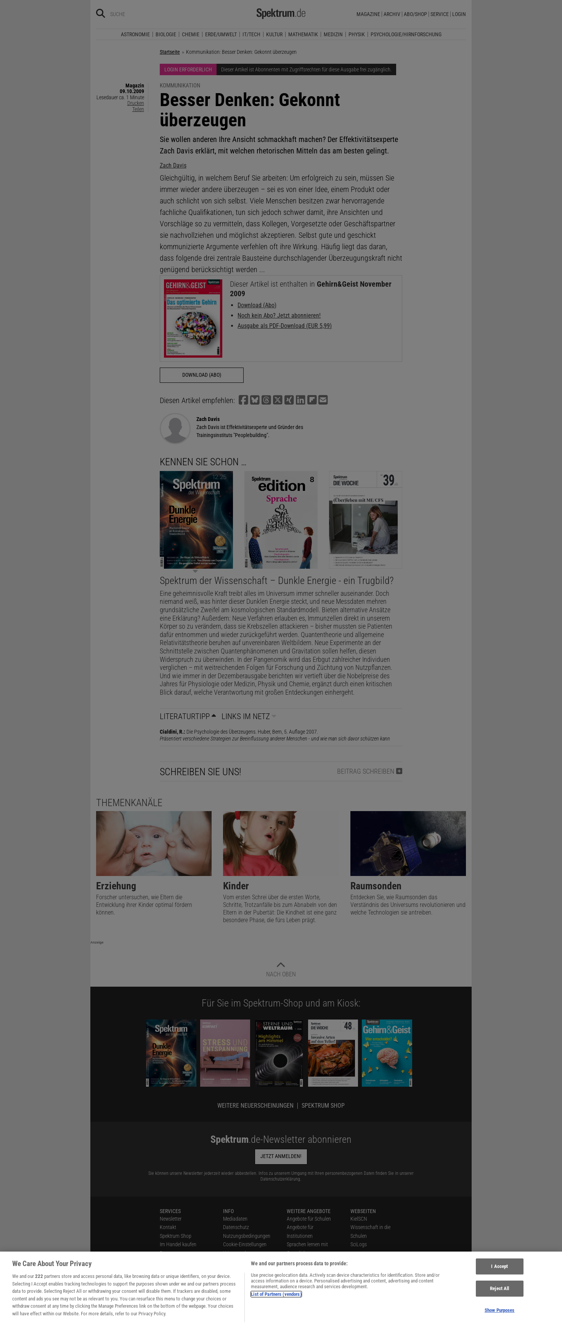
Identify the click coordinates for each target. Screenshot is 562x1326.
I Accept (499, 1271)
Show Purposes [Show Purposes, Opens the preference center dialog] (500, 1315)
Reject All (499, 1293)
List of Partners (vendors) (276, 1299)
